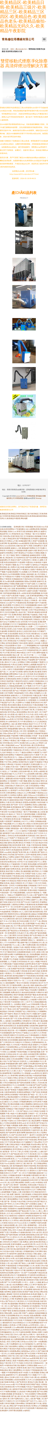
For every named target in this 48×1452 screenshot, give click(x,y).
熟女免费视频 (42, 558)
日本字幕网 (8, 693)
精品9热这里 (32, 624)
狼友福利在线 (38, 912)
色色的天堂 (8, 688)
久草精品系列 (11, 539)
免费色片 (8, 1280)
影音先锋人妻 (28, 745)
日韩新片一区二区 (34, 1113)
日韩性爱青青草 (14, 1180)
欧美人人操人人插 (26, 1399)
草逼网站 (43, 902)
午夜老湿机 (33, 1140)
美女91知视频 (5, 1256)
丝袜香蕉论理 (9, 1387)
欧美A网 (28, 1277)
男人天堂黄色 (38, 710)
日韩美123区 (37, 928)
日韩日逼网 (34, 1187)
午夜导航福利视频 (9, 593)
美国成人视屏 (36, 1332)
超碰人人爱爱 (33, 938)
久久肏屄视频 (20, 776)
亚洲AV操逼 (32, 890)
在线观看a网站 (14, 1351)
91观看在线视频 (6, 1394)
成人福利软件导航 (16, 1389)
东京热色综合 (27, 705)
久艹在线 (7, 966)
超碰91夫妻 (32, 550)
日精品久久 (21, 793)
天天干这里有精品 (36, 1099)
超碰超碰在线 (40, 1380)
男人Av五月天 (38, 1244)
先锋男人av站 (29, 1182)
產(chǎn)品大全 (21, 49)
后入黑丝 (3, 1175)
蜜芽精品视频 (5, 736)
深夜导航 (38, 774)
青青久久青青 (14, 1178)
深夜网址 (42, 1054)
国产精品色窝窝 (19, 688)
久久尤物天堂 (41, 584)
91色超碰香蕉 (5, 912)
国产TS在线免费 (30, 1273)
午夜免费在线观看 (19, 798)
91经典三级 (21, 629)
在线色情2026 (36, 840)
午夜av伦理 (33, 966)
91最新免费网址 (38, 1346)
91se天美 (14, 888)
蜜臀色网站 (13, 674)
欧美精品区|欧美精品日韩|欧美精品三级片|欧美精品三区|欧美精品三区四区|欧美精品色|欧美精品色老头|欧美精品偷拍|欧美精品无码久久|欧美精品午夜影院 (23, 516)
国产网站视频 (5, 807)
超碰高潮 (20, 1254)
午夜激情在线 (21, 603)
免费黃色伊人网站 (9, 660)
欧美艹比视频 (35, 1199)
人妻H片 (42, 957)
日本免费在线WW (34, 1064)
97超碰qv (25, 1033)
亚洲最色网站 (16, 826)
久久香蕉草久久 (32, 1171)
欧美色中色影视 (19, 778)
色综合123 (12, 1223)
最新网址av (43, 1059)
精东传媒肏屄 (41, 1270)
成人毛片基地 (40, 574)
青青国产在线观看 (12, 1130)
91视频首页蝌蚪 (23, 1090)
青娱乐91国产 (16, 560)
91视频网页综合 (20, 895)
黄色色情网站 (22, 712)
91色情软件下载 (13, 942)
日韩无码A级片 (22, 1080)
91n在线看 (43, 1156)
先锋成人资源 (11, 1361)
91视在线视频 (38, 705)
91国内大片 (10, 1401)
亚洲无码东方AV (37, 702)
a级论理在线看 (24, 1220)
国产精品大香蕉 (12, 1137)
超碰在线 (43, 539)
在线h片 (6, 800)
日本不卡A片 (42, 885)
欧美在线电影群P (10, 562)
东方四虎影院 (34, 1306)
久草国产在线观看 (37, 541)
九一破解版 (19, 957)
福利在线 (36, 1289)
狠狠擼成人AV (19, 821)
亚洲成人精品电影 (27, 574)
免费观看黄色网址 (12, 636)
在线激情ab (10, 776)
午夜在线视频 (25, 1187)
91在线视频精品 (6, 1149)
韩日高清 (37, 527)
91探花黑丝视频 (29, 814)
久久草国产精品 (22, 990)
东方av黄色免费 (8, 581)
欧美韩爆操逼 (16, 807)
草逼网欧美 (19, 1299)
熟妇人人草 (4, 1344)
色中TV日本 (38, 833)
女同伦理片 (26, 560)
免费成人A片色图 (24, 1346)
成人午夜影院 (32, 852)
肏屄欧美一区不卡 (9, 1152)
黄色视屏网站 (42, 1030)
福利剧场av (25, 1351)
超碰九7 (42, 1009)
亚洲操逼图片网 (24, 541)
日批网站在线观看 (25, 959)
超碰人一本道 (35, 1287)
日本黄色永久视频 (27, 1097)
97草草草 (39, 1353)
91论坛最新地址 (23, 1128)
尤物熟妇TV (28, 997)
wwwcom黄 (10, 1384)
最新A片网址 (13, 1078)
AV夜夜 (40, 776)
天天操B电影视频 (33, 1052)
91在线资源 (15, 1002)
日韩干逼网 (24, 866)
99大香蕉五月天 (18, 605)
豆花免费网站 (16, 1021)
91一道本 (36, 1334)
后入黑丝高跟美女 (14, 1068)
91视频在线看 (5, 1396)
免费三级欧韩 (15, 1194)
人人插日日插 (27, 912)
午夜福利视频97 (34, 1125)
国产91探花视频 (29, 667)
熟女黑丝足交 (9, 757)
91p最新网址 (4, 724)
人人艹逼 (34, 819)
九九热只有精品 (6, 752)
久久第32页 (18, 667)
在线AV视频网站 (26, 1104)
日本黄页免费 (16, 1282)
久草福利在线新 (16, 1028)
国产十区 (7, 615)
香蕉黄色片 (22, 1304)
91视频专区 (19, 755)
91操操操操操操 (17, 840)
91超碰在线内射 (25, 1232)
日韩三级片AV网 (21, 1356)
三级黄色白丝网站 (17, 904)
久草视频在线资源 (14, 1175)
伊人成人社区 (9, 1182)
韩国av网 (32, 1168)
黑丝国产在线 (32, 1078)
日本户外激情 (42, 707)
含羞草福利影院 (10, 1092)
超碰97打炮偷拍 (36, 762)
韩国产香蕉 (7, 1311)
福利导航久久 (36, 871)
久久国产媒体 (13, 1306)
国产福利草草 (11, 1132)
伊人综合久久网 (40, 1258)
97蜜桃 (26, 1261)
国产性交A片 (10, 1301)
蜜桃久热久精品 (34, 781)
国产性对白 (17, 1033)
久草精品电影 (9, 745)
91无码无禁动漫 (33, 1301)
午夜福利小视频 (10, 565)
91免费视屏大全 (15, 1344)
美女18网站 (34, 1059)
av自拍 (43, 729)
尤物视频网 (35, 897)
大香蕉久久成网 (37, 560)
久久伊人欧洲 (34, 1266)
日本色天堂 (28, 1363)
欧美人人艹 (7, 771)
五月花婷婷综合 (19, 558)
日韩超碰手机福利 (40, 733)
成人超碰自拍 (13, 1318)
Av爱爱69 (21, 1216)
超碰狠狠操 (19, 581)
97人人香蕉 (29, 821)
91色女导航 (21, 1201)
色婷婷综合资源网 (6, 1273)
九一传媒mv (19, 757)
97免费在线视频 (10, 1391)
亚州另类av (12, 712)
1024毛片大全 (22, 862)
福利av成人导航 (24, 729)
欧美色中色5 (4, 1071)
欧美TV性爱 (23, 1372)
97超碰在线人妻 (6, 1166)
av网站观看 (19, 1327)
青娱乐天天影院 (19, 1014)
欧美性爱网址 (9, 529)
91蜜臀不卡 (7, 866)
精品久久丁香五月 (15, 814)
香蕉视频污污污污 (9, 624)
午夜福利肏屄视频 (39, 1075)
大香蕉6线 (22, 1318)
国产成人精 (15, 1396)
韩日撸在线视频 (13, 1104)
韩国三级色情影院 (36, 577)
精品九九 (6, 1028)
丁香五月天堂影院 (21, 983)
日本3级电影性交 (6, 586)
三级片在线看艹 (31, 1056)
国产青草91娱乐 (38, 926)
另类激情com (16, 912)
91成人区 (21, 674)
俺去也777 (13, 1099)
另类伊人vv (12, 531)
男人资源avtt (28, 824)
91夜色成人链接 (22, 1161)
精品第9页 (4, 534)
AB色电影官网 (33, 1054)
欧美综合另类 (28, 1330)
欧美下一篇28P (28, 1135)
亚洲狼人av (7, 1296)
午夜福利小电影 (14, 1007)
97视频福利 (22, 999)
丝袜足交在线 (11, 1116)
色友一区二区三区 (36, 1159)
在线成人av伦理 (28, 1325)
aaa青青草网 (34, 1358)
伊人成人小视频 (33, 961)
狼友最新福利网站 (21, 1197)
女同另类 (24, 622)
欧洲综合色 (12, 862)
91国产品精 (30, 584)
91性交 (28, 1387)
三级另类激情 (26, 1194)
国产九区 (29, 1401)
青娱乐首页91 (26, 1190)
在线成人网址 (40, 1299)
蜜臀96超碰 (41, 653)
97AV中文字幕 (39, 1109)
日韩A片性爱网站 (10, 591)
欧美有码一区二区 (36, 1040)
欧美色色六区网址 (30, 1406)
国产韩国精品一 (10, 1171)
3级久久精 (4, 1180)
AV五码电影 (39, 676)
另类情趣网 (36, 617)
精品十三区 (33, 883)
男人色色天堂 (20, 612)
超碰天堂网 (10, 869)
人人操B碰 (6, 1021)
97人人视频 (40, 641)
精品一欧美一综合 (25, 928)
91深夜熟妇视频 (21, 885)
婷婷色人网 (4, 1087)
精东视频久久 (8, 1049)
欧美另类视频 (15, 600)
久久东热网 (41, 700)
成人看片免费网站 (26, 1247)
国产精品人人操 (24, 1263)
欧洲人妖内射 (39, 567)
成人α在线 (41, 812)
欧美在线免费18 (21, 836)
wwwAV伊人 (41, 1311)
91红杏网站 (25, 1213)
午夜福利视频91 (19, 669)
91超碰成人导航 (36, 615)
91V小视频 (32, 1375)
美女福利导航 (22, 938)
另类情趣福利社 (6, 1332)
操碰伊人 (36, 1045)
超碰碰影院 (32, 1030)
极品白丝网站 (27, 752)
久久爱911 (42, 938)
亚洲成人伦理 (36, 947)
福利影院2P (13, 897)
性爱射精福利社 (38, 1042)
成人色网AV (12, 567)
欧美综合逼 (16, 819)
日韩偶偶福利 (36, 817)
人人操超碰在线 (21, 1239)
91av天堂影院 (9, 1163)
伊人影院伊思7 (22, 698)
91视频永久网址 (10, 698)
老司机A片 (22, 1078)
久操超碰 (16, 710)
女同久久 (33, 1351)
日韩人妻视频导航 (29, 1225)
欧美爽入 (15, 771)
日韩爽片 (11, 676)
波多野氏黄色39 (31, 964)
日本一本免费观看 (40, 1342)
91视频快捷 (24, 555)
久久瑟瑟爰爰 (31, 700)
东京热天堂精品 (23, 935)
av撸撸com (31, 598)
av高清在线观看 (19, 1380)
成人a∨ (5, 738)
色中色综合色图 (22, 921)
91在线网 (32, 1147)
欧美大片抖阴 (13, 1308)
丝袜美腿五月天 (28, 1192)
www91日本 (34, 740)
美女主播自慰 (16, 1037)
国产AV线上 (24, 1287)
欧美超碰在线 (17, 850)
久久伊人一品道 (27, 1282)
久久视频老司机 (10, 1128)
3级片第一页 (31, 1163)
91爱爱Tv (28, 565)
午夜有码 (15, 866)
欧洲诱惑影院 (8, 1320)
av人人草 (6, 1368)
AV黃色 (32, 1218)
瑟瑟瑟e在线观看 (29, 802)
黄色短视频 (32, 864)
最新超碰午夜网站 (28, 548)
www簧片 (33, 1033)
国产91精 (3, 634)
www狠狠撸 (11, 1052)
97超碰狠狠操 (22, 624)
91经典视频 (4, 1099)
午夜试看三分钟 (26, 610)
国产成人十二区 (6, 672)
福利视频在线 (32, 798)
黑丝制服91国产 (33, 603)
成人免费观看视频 (17, 1339)
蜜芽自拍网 (8, 954)
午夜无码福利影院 (38, 1071)
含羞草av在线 (38, 1339)
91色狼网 (28, 1206)
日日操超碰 (12, 1337)
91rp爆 (19, 1268)
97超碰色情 (15, 864)
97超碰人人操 (24, 596)
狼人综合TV (4, 1061)
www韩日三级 (13, 809)
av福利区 (26, 1410)
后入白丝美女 (28, 833)
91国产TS (20, 1066)
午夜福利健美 (18, 693)
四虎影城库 (28, 619)
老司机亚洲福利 (12, 643)
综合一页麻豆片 (21, 767)
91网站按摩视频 (41, 1337)
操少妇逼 (20, 567)
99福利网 (14, 736)
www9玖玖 (8, 923)
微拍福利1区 (7, 1323)
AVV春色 (26, 1370)
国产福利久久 (11, 726)
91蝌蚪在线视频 (25, 736)
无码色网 (21, 1235)
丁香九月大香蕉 (22, 1152)
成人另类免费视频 (33, 954)
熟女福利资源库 (19, 1249)
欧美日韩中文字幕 (37, 1180)
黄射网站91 (30, 1270)
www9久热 (24, 1178)
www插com (33, 743)
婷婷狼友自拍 (29, 1258)
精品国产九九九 (34, 1161)
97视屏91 (41, 662)
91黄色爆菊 (26, 1175)
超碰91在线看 (32, 591)
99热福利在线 (36, 1220)
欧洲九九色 (12, 629)
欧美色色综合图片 (32, 688)
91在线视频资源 (10, 900)
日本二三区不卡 (26, 1002)
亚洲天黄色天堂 (17, 536)
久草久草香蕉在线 (9, 641)
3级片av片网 (27, 1334)
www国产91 (10, 603)
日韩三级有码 (30, 1337)
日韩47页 (11, 1356)
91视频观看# (40, 629)
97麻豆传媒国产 (19, 1109)
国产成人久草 (11, 859)
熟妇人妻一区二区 (19, 655)
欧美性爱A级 (41, 995)
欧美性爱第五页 (10, 1026)
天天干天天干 (37, 686)
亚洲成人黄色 (14, 638)
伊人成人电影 (13, 1263)
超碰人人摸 (42, 1254)
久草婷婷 (43, 1035)
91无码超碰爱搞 (25, 978)
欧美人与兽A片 (31, 750)
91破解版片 (28, 1142)
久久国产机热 (19, 1277)
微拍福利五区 (31, 1132)
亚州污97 (23, 1408)
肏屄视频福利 (18, 1166)
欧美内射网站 (32, 1137)
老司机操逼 (17, 1394)
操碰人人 (16, 817)
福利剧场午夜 (25, 817)
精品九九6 (6, 574)
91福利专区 (42, 626)
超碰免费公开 (5, 560)
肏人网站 (36, 636)
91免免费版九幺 (16, 1330)
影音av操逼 (31, 950)
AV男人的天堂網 (16, 1258)
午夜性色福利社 (6, 710)
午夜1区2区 (10, 802)
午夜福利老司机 (32, 650)
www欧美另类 (27, 1244)
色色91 (8, 850)
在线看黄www (34, 1356)
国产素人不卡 (28, 1028)
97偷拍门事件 (14, 555)
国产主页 (9, 1185)
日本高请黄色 (34, 786)
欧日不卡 (42, 983)
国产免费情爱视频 (20, 586)
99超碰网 (31, 660)
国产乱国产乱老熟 (39, 1085)
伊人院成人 (25, 600)
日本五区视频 (9, 612)
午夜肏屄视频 (21, 1052)
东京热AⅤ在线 (8, 1251)
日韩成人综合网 (26, 636)
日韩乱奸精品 (14, 1144)
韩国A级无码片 (40, 1192)
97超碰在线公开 (18, 750)
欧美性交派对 (39, 824)
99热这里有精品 (39, 610)
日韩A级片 (36, 1021)
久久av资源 (13, 1102)
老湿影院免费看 (22, 1026)
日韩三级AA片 (41, 836)
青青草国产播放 (30, 995)
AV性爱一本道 (37, 736)
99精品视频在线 (13, 1289)
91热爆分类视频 (10, 1268)
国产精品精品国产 (9, 1228)
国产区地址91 (41, 1123)
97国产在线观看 (13, 1187)
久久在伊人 (15, 1106)
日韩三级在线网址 (11, 1346)
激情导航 (26, 615)
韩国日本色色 (22, 881)
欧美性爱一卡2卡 (14, 617)
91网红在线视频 (31, 662)
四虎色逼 (31, 836)
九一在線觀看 (5, 1168)
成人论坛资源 (9, 714)
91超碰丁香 (21, 859)
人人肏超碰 (32, 999)
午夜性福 (18, 1251)
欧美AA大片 (8, 1173)
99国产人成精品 (28, 1313)
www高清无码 (10, 546)
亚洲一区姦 (26, 845)
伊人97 (25, 883)
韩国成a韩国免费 (15, 686)
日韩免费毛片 (38, 546)
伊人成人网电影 (26, 1237)
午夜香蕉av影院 (40, 1330)
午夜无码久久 (42, 1056)
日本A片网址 (20, 1204)
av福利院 (41, 771)
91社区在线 (21, 598)
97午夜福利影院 (12, 1372)
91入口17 (3, 1078)
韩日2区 (31, 712)
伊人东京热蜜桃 (26, 1289)
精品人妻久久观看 (32, 717)
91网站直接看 (31, 1391)
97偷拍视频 (32, 812)
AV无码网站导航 (6, 731)
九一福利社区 (11, 1080)
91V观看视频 (23, 988)
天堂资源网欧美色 (12, 1315)
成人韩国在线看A (9, 700)
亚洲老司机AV (23, 762)
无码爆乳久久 (39, 693)
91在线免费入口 (40, 788)
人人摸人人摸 (34, 1178)
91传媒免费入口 (8, 1327)
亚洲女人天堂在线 (37, 1083)
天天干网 (17, 926)
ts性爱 (43, 1315)
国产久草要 (28, 546)
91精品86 (43, 565)
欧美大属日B (12, 988)
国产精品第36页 (17, 1154)
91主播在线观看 (21, 1113)
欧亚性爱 (43, 1356)
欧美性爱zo (17, 923)
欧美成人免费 (23, 1218)
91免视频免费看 (32, 1156)
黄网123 (37, 531)
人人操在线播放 (25, 809)
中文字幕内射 (20, 1384)
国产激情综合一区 (28, 1037)
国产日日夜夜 (18, 672)
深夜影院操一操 (16, 828)
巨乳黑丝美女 (39, 745)
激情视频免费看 (13, 978)
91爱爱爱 (40, 990)
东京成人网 (24, 1396)
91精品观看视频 (19, 893)
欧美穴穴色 (39, 973)
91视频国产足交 (31, 969)
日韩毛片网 (15, 1342)
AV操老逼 (37, 562)
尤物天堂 (19, 546)
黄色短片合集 (33, 1382)
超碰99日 (40, 581)
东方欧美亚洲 (23, 966)
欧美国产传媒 (28, 1292)
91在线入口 (30, 641)
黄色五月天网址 (6, 541)
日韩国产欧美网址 (35, 866)
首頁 (12, 49)
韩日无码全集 (14, 738)
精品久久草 (40, 876)
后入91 (15, 1332)
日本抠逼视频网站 (11, 1211)
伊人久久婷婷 (9, 1353)
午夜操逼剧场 (11, 1266)
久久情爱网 (31, 1223)
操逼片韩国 (32, 1047)
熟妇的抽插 (40, 1037)
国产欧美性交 (22, 1382)
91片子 (26, 1154)
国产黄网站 (28, 683)
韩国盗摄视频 (13, 729)
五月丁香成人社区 (9, 1009)
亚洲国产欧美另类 (17, 969)
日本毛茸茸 (37, 1102)
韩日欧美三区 (35, 1154)
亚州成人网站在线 (11, 707)
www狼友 (7, 852)
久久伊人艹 (17, 752)
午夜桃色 (38, 569)
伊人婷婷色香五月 (12, 721)
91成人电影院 (24, 947)
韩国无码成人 (32, 1011)
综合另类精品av (18, 1323)
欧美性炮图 (4, 1056)
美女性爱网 (7, 605)
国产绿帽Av (35, 729)
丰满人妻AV (4, 662)
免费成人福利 (22, 795)
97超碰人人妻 (16, 1192)
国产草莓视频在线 (23, 539)
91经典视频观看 (31, 605)
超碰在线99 (30, 1230)
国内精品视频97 (19, 976)
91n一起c (3, 935)
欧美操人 (12, 1382)
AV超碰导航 (7, 945)
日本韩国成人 (9, 1156)
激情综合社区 (38, 1104)
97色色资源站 (30, 976)
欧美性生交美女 (40, 669)
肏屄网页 (30, 1318)
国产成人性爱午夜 (16, 683)
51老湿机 (38, 1135)
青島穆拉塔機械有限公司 (18, 39)
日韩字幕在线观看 (15, 1410)
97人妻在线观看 (21, 1375)
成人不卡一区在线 (25, 1308)
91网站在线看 (38, 807)
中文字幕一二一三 (33, 655)
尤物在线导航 (38, 726)
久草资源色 (7, 819)
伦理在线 (36, 1237)
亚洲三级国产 (38, 1087)
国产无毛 (43, 1235)
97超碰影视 (33, 698)
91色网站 (20, 1056)
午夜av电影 (33, 679)
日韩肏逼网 (35, 1004)
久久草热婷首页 (14, 534)
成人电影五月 (20, 714)
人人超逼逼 (24, 638)
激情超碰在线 (25, 914)
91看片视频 (22, 781)
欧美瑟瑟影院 (25, 1130)
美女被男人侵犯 (8, 890)
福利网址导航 (8, 607)
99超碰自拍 (42, 890)
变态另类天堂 (39, 1228)
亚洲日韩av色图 (23, 657)
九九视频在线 (29, 788)
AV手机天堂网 (23, 790)
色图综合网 (24, 1023)
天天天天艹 (33, 921)
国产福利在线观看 (23, 1083)
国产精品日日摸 (10, 990)
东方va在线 (27, 1268)
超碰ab (33, 914)
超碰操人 (6, 1325)
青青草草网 (40, 838)
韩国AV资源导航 (30, 1166)
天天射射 (23, 864)
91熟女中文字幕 (19, 1270)
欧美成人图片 (39, 1028)
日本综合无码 (31, 1201)
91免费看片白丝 (14, 622)
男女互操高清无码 (6, 626)
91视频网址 (22, 1030)
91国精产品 (34, 1396)
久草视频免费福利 (25, 1102)
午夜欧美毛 (18, 681)
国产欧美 (12, 847)
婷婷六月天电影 (26, 878)
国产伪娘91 (8, 1014)
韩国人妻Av (4, 1377)
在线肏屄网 (33, 1026)
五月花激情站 (29, 536)
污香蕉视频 (29, 527)
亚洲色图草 (12, 933)
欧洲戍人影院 (5, 1059)
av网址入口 (27, 1285)
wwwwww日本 (37, 809)
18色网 (28, 1216)
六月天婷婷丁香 (26, 710)
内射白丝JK (33, 1361)
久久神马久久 (14, 1237)
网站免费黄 (19, 1182)
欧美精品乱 (24, 931)
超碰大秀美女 (22, 660)
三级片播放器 (30, 1256)
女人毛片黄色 (11, 921)
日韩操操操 (32, 885)
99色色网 (6, 600)
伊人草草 (34, 771)
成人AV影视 (15, 1213)
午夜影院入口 (30, 607)
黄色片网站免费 (6, 1313)
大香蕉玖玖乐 (20, 973)
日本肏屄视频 (38, 959)
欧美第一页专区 (8, 885)
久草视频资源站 (28, 1251)
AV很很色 (39, 1182)
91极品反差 (37, 695)
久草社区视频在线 (9, 1083)
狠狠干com (26, 1004)
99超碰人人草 (18, 997)
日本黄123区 (14, 1377)
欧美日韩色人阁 (6, 997)
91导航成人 (27, 1042)
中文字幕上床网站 (11, 762)
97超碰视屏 (18, 769)
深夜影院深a (34, 657)
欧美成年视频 (36, 1294)
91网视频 (14, 1125)
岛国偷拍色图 (5, 904)
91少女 (32, 1211)
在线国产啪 (13, 1140)
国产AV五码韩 (29, 1353)
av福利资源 (36, 1296)
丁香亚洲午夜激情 (33, 612)
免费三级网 (22, 1064)
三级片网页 (12, 935)
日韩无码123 (9, 1042)
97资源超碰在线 (36, 1370)
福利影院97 (7, 833)
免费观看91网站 (26, 940)
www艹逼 (18, 745)
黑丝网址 (16, 940)
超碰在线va (39, 985)
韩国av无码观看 (30, 581)
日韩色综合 (32, 707)
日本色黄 (29, 674)
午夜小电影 (10, 1113)
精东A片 (27, 840)
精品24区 (36, 1118)
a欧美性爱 (8, 976)
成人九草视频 (13, 1218)
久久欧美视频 (34, 1372)
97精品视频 (7, 824)
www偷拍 (11, 1161)
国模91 (5, 1135)
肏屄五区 (18, 919)
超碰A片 (43, 1178)
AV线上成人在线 (9, 588)
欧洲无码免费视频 (33, 593)
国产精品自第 (23, 1211)
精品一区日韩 (42, 1147)
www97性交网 (5, 748)
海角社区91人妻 (22, 786)
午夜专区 (16, 1294)
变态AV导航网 (19, 607)
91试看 (2, 817)
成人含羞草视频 (28, 923)
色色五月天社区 (24, 634)
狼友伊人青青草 (16, 1368)
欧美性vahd (23, 1035)
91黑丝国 (23, 971)
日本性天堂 (8, 1334)
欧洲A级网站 (9, 755)
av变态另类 (33, 1009)
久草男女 (15, 1220)
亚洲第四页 (12, 631)
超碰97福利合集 (40, 1097)
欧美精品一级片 (21, 812)
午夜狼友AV (9, 577)
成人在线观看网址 (17, 1256)
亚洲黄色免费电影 (23, 1092)
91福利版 (38, 826)
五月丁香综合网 (33, 1149)
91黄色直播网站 (12, 1199)
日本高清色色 (22, 961)
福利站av (35, 565)
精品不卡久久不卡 (35, 724)
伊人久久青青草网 (11, 1075)
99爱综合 (29, 562)
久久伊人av (30, 1380)
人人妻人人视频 (36, 850)
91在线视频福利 (6, 1033)
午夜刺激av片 (39, 719)
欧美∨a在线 (21, 593)
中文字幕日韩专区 (9, 653)
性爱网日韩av (35, 648)
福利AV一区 (18, 1273)
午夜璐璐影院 (21, 1275)
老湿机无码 (32, 862)
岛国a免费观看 (35, 1315)
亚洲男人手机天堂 (11, 783)
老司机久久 (7, 1220)
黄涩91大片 (30, 676)
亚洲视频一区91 (6, 940)
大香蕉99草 (8, 769)
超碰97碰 (23, 942)
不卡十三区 (41, 1375)
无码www (31, 795)
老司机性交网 (20, 717)
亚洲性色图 (35, 764)
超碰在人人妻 (16, 548)
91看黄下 (37, 755)
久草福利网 (33, 1197)
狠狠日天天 (14, 1035)
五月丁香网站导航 (39, 1190)
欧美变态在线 (14, 1408)
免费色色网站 (17, 1296)
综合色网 (3, 795)
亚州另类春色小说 (19, 1149)
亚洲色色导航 (8, 1190)
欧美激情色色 (25, 1294)
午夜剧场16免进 (26, 1045)
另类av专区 (12, 1230)
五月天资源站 (20, 1401)
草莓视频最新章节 (31, 957)
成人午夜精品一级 (27, 534)
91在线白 (29, 553)
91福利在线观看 (25, 1332)
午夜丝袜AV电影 (14, 1349)
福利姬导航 (19, 1353)
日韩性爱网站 (11, 793)
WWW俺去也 (8, 743)
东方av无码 (41, 750)
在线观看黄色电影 (23, 952)
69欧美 (40, 847)
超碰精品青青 (35, 555)
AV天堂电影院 (27, 1344)
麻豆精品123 (18, 1142)
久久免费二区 (34, 1080)
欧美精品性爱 (37, 919)
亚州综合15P (5, 1330)
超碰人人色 (35, 1007)
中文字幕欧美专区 (9, 952)
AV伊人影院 (35, 952)
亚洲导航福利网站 (36, 596)
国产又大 (17, 733)
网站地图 (24, 518)
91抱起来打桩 (37, 1277)
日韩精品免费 (14, 971)
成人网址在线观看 (33, 859)
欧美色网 (30, 1408)
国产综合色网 (31, 558)
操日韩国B (36, 1268)
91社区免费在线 (38, 828)
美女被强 (37, 672)
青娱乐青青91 (19, 1049)
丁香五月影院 (31, 776)
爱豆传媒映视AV (9, 874)
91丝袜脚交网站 (12, 1047)
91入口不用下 (18, 774)
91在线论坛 (37, 857)
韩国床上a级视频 (30, 664)
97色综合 (40, 1185)
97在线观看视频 (6, 916)
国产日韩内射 (41, 660)
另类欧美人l (37, 619)
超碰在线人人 (16, 695)
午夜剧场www (41, 793)
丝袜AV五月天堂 (14, 902)
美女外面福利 (39, 674)
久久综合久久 (35, 790)
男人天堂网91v (18, 702)
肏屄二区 (38, 712)
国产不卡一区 (8, 907)
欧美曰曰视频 (26, 1349)
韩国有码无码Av (13, 914)
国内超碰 (17, 1190)
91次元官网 (38, 1247)
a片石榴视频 (42, 1406)
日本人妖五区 (35, 1090)
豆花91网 (32, 1152)
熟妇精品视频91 (13, 1097)
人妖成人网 (17, 1313)
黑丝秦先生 (35, 634)
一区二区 (33, 888)
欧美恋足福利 (35, 1261)
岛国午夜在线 (24, 888)
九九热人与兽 (41, 874)
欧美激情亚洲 (8, 667)
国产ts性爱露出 (31, 1204)
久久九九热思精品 (39, 721)
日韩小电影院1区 (23, 847)
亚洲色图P (4, 1410)
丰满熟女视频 (39, 553)
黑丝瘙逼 (3, 567)
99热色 (6, 619)
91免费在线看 (30, 945)
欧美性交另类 (41, 667)
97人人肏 (6, 969)
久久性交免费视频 (32, 1323)
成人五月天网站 (24, 897)
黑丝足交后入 (9, 1197)
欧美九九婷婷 (28, 681)
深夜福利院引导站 (6, 1261)
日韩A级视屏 (31, 1311)
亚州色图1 (35, 539)
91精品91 (18, 1042)
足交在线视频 (13, 1040)
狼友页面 (9, 871)
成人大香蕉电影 (21, 890)
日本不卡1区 (31, 653)
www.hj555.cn (21, 496)
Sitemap (38, 498)
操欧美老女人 (38, 878)
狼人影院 (43, 1403)
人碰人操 (13, 724)
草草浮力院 (21, 531)
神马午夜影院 (38, 1285)
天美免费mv (13, 1232)
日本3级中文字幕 (16, 619)
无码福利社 (33, 983)
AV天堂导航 (18, 719)
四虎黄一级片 (9, 957)
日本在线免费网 (17, 1059)
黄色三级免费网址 (15, 1370)
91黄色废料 (41, 738)
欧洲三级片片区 (29, 1368)
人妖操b (15, 947)
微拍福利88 (34, 1213)
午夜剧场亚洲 (26, 617)
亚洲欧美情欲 (17, 615)
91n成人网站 (40, 923)
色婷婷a (9, 817)
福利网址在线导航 (25, 1075)
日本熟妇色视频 (22, 1266)
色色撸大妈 (24, 743)
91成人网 (32, 1377)
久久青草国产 (13, 790)
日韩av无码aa (8, 733)
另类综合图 (32, 1185)
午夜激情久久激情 (27, 569)
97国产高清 (35, 1092)
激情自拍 (14, 1168)
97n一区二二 (22, 980)
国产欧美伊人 (20, 855)
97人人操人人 (39, 1401)
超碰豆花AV (28, 755)
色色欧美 (8, 610)
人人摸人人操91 (6, 669)
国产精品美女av (13, 931)
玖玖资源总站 (11, 881)
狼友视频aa (29, 1066)
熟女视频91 (21, 1365)
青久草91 (6, 1258)
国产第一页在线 (10, 1201)
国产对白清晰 (42, 1391)
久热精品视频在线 (39, 1002)
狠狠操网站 (8, 995)
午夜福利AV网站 (39, 1206)
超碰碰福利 (25, 1180)
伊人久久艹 (42, 624)
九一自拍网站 (16, 1004)
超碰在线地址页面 (16, 800)
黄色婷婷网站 (21, 588)
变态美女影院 (33, 586)
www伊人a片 (20, 676)
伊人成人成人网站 (6, 1406)
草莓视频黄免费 (12, 1064)
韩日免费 (28, 1339)
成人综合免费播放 (11, 999)
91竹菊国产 (41, 631)
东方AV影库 (31, 1123)
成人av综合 (38, 997)
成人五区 (18, 1225)
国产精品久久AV (26, 1111)
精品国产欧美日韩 (19, 852)
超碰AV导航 (19, 857)
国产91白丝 (25, 902)
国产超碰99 (39, 895)
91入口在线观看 (18, 1085)
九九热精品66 (23, 1099)
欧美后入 (20, 631)
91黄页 (33, 1018)
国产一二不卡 (30, 838)
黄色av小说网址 (8, 857)
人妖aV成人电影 (28, 985)
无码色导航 (12, 1066)
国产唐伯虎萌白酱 (18, 1280)
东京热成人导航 (31, 1254)
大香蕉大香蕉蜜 (6, 947)
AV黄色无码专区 (18, 748)
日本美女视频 (34, 1106)
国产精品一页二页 (34, 1094)
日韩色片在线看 (39, 1111)
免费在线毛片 (16, 992)
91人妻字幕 (38, 1344)
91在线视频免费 (20, 759)
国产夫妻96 (41, 1137)
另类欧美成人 (5, 864)
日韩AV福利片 (22, 1121)
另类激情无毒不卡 (32, 1403)
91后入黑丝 (24, 1377)
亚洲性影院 (27, 919)
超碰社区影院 (17, 1292)
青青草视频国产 (8, 1239)
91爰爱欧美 (40, 1230)
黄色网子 (26, 850)
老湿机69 (12, 1056)
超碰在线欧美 (23, 1040)
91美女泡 (39, 931)
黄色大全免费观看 (9, 657)
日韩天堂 (9, 1249)
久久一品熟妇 (14, 1087)
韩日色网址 (39, 1066)
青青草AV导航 (19, 626)
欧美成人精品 (9, 883)
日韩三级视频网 (28, 731)
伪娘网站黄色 (20, 1156)
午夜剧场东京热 (41, 1408)
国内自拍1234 (30, 579)
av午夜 (15, 541)
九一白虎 (44, 909)
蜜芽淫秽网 (36, 800)
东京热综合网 (5, 1159)
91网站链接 (7, 964)
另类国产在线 (30, 874)
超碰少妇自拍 (29, 1299)
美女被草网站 (13, 543)
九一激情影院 (38, 940)
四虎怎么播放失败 (39, 805)
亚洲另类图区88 (28, 826)
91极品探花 (20, 700)
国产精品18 (14, 1061)
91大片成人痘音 (32, 714)
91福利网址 (16, 1073)
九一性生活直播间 (28, 1394)
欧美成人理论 (8, 950)
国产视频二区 (39, 1399)
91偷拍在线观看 (8, 1225)
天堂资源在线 (27, 695)
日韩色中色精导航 (6, 681)
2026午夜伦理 (11, 598)
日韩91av (25, 1358)
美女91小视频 (31, 1014)
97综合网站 (8, 759)
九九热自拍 (21, 1391)
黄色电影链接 (5, 1339)
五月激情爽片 (13, 781)
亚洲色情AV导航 (32, 1280)
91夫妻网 (33, 847)
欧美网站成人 (41, 1275)
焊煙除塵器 (31, 496)
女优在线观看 (13, 634)
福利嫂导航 (29, 567)
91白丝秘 (11, 812)
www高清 (9, 719)
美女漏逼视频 (25, 871)
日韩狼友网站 (41, 1163)
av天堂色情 (23, 1047)
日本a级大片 (21, 933)
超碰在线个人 (41, 1173)
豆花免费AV (40, 795)
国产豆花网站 (27, 807)
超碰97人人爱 (36, 900)
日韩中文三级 (20, 1163)
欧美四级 (40, 976)
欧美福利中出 (37, 1216)
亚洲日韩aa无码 (36, 543)
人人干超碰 (12, 961)
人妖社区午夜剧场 (32, 893)
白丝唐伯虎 (43, 679)
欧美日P (37, 1116)
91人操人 (30, 895)
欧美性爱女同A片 (9, 1275)
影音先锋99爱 (24, 771)
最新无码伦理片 (23, 648)
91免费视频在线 (19, 954)
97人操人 (13, 662)
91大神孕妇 (12, 795)
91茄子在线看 (24, 1199)
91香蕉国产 (8, 821)
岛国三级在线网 (13, 1023)
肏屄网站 (7, 1292)
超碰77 (22, 584)
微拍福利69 (22, 707)
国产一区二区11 (20, 1173)
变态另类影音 (41, 945)
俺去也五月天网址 (23, 900)
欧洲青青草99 (33, 1239)
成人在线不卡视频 (6, 1016)
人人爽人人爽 (41, 1211)
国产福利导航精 (12, 1235)
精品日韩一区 (13, 1030)
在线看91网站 (42, 1327)
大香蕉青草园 (41, 814)
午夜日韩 (7, 1363)
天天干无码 (8, 1142)
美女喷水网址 (36, 1144)
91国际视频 (32, 831)
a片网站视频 (30, 793)
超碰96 (2, 553)
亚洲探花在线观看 (18, 1311)
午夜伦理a (6, 536)
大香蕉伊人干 (9, 973)
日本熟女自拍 (11, 1054)
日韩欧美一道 (36, 600)
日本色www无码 (26, 1342)
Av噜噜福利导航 (31, 1049)
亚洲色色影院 (11, 679)
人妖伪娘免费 (14, 1287)
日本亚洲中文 (18, 907)
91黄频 (6, 828)
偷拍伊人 (28, 857)
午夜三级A (4, 1408)
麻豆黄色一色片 (35, 1023)
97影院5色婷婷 (5, 876)
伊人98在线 (24, 1315)
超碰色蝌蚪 (30, 669)
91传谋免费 (18, 1261)
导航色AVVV (29, 719)
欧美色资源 (17, 845)
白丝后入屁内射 (27, 733)
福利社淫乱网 (28, 672)
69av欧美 (6, 1018)
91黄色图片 (26, 764)
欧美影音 (3, 790)
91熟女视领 (30, 778)
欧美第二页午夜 (35, 869)
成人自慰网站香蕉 (32, 529)
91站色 (5, 1007)
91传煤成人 (10, 550)
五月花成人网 (37, 978)
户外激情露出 (20, 529)
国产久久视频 (31, 1249)
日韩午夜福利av (19, 553)
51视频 (27, 702)
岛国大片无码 (5, 1037)
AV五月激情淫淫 (10, 1216)
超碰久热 (27, 907)
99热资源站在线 (18, 876)
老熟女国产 (16, 569)
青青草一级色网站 (20, 1185)
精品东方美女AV (20, 950)
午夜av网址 (37, 1142)
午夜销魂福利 (34, 1035)
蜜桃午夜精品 (23, 724)
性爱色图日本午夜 (38, 1175)
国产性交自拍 (37, 1209)
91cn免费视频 (35, 1128)
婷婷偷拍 (29, 531)
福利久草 (6, 1399)
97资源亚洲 (4, 1140)
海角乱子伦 (20, 874)
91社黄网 (28, 726)
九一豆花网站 (5, 1358)
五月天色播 (40, 548)
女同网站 (21, 662)
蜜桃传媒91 (4, 1351)
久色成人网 (21, 1230)
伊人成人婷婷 (22, 1054)
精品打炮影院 (33, 767)
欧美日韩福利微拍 (34, 1304)
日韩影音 (18, 883)
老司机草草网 (26, 926)
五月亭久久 (13, 928)
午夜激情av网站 (22, 1361)
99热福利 (27, 800)
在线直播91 (28, 1116)
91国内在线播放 (26, 1118)
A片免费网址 (37, 683)
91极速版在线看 (21, 550)
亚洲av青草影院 (24, 1018)
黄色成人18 (17, 731)
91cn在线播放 (11, 909)
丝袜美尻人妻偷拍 (31, 757)
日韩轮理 (6, 1035)
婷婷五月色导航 (8, 855)
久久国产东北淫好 (15, 1135)
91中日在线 (32, 622)
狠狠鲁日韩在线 (29, 769)
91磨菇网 (30, 916)
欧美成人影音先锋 (21, 869)
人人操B (40, 1152)
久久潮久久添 (15, 1071)
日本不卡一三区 (13, 1111)
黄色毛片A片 (42, 550)
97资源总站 (20, 838)
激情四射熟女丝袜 (32, 1235)
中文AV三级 (4, 1194)
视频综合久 (4, 971)
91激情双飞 (37, 752)
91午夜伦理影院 (26, 721)
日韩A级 (11, 1011)
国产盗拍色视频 (40, 933)
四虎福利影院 (30, 876)
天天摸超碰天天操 (29, 1320)
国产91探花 (21, 1228)
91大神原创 (21, 641)
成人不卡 (20, 565)
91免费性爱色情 (33, 588)
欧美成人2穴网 (8, 1299)
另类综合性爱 (7, 691)
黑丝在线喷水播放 (14, 705)
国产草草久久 (9, 1204)
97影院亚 (7, 579)
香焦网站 (9, 553)
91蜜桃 (17, 577)
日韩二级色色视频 (39, 1349)
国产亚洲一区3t (17, 805)
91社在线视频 (31, 738)
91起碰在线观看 (12, 572)
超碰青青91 (10, 1375)
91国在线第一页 (6, 893)
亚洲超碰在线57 (18, 579)
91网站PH (39, 992)
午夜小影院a (34, 638)
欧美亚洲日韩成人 (40, 1242)
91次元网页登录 (8, 919)
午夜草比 (3, 629)
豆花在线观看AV (10, 645)
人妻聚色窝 (8, 778)
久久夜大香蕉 (33, 980)
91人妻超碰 (26, 1073)
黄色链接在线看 (30, 1327)
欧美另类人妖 (13, 1147)
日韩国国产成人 (20, 1011)
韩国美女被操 (8, 1206)
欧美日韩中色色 (30, 631)
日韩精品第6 (39, 681)
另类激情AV (26, 1021)
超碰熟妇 (20, 1116)
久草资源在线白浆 (6, 1277)
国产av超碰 (41, 1014)
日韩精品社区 (38, 1363)
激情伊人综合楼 (34, 643)
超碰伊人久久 (23, 1168)
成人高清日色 (17, 833)
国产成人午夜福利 (19, 691)
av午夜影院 (43, 748)
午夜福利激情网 (6, 750)
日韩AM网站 (19, 1403)
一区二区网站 (23, 1147)
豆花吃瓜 (22, 1061)
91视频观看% (11, 938)
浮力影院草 (31, 1275)
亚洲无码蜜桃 (16, 1244)
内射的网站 (40, 1368)
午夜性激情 (22, 1094)
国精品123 (39, 778)
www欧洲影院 (23, 543)
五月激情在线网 (15, 985)
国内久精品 (18, 788)
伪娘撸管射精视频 (24, 1209)
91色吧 (32, 931)
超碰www (39, 607)
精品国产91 (4, 1237)
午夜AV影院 (22, 643)
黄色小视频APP (34, 881)
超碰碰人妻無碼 (6, 1294)
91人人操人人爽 (18, 945)
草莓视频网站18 (33, 645)
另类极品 (9, 1109)
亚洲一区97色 (19, 1016)
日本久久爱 (18, 1334)
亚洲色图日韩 (19, 527)
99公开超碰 (13, 959)
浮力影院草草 (11, 1254)
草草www (3, 838)
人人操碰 (37, 1282)
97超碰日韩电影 (18, 964)
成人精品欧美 (8, 558)
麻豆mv (44, 1282)
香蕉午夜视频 (18, 995)
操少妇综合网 (5, 1244)
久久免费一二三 (31, 626)
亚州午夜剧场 (31, 855)
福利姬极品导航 (6, 845)
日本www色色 (19, 1206)
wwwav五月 (21, 650)
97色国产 (11, 838)
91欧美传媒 (41, 802)
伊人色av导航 (9, 717)
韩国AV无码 (23, 1140)
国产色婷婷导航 (22, 1009)
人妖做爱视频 (5, 1192)
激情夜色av (30, 973)
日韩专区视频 (9, 1403)
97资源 (26, 1059)
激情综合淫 (33, 988)
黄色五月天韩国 (24, 843)
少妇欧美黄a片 (9, 786)
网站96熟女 (21, 653)
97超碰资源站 (37, 1387)
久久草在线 (15, 1045)
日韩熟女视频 (32, 1365)
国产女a (40, 1049)
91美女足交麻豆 (17, 664)
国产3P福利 (18, 1406)
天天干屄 (3, 1318)
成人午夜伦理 (5, 1002)
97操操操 (39, 950)
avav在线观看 (5, 888)
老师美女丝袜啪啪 (11, 1094)
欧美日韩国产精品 (33, 1384)
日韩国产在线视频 (12, 1118)
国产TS (7, 1282)
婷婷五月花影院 (22, 679)
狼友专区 (29, 1109)
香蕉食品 (18, 802)
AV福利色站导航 (10, 1365)
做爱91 (43, 531)
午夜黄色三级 (14, 740)
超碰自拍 (34, 783)
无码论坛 (11, 836)
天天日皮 (34, 843)
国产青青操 (12, 1090)
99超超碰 (16, 610)
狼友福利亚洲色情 (28, 992)
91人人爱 (20, 1337)
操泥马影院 (30, 629)
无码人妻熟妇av (32, 759)
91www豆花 (21, 1223)
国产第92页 (21, 1171)
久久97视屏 (27, 686)
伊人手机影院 (23, 1306)
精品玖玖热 (43, 843)
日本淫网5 (39, 1251)
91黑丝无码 (27, 828)
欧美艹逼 (20, 726)
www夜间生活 (36, 1073)
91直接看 (21, 562)
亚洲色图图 (15, 574)
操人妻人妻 (4, 638)
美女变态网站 (37, 907)
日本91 (16, 743)
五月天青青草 (33, 572)
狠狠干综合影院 (37, 1263)
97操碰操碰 (25, 819)
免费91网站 (23, 1125)
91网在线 (9, 764)
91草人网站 (28, 693)
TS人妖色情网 (29, 774)
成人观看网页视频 (33, 909)
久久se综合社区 (40, 1068)
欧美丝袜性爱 (5, 1004)
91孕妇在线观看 (10, 1123)
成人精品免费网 (34, 1121)
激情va (22, 738)
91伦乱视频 (25, 577)
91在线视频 (21, 909)
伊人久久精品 (17, 824)
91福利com (12, 1121)
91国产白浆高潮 (12, 596)
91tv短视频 (23, 572)
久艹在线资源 (26, 1071)
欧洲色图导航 (14, 878)
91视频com (24, 740)
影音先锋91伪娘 (34, 971)
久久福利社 (22, 831)
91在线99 (22, 1137)
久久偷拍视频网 (8, 983)
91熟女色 (29, 1228)
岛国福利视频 (40, 1313)
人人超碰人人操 (26, 1087)
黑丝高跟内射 (42, 1166)
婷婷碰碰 (37, 536)
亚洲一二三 (21, 645)
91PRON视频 (20, 1387)
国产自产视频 (5, 1125)
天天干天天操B (17, 1363)
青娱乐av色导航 (27, 1068)
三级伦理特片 (16, 1358)
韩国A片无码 (12, 980)
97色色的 (17, 764)
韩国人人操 (4, 1285)
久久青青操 (24, 1106)
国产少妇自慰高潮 (19, 916)
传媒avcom (27, 1296)
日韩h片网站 (31, 691)
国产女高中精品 (35, 935)
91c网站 (17, 871)
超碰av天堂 (10, 767)
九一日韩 (43, 636)
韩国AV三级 (17, 1242)
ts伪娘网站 (27, 805)
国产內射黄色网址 (9, 650)
